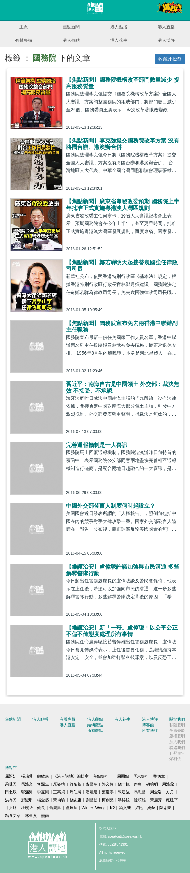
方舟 (170, 792)
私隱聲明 (177, 725)
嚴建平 (172, 800)
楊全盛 (43, 800)
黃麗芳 (156, 800)
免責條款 (177, 730)
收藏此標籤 (169, 59)
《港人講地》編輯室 (71, 776)
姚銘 (151, 808)
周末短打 (141, 776)
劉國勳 (91, 800)
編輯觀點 (95, 725)
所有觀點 (95, 730)
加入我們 (177, 742)
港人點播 (118, 26)
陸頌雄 (140, 800)
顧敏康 (43, 776)
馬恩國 (140, 792)
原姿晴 (59, 784)
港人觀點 (71, 40)
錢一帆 (124, 784)
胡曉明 (152, 784)
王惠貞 (59, 792)
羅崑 (139, 808)
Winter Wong (94, 808)
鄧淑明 (27, 800)
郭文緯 (108, 784)
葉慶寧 (108, 792)
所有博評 (150, 730)
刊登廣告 (177, 753)
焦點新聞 (71, 26)
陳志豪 (165, 808)
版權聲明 (177, 736)
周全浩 (156, 792)
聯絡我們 (177, 747)
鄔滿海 (27, 792)
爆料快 (175, 759)
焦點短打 (101, 776)
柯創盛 (108, 800)
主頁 (23, 26)
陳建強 (124, 792)
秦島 (138, 784)
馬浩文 (27, 784)
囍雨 (45, 815)
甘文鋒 (11, 808)
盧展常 (71, 808)
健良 (41, 808)
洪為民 (11, 800)
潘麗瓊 (91, 792)
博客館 (148, 725)
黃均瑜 (59, 800)
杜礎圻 (27, 808)
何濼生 (43, 784)
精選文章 (13, 815)
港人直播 (166, 26)
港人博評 (166, 40)
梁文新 (125, 808)
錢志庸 (75, 800)
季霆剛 (43, 792)
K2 (112, 808)
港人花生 (118, 40)
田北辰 (11, 792)
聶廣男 (55, 808)
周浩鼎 (168, 784)
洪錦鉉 (124, 800)
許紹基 (75, 784)
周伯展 (75, 792)
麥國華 (91, 784)
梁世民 (11, 784)
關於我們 (177, 719)
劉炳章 (159, 776)
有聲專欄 (23, 40)
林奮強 (31, 815)
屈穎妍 (11, 776)
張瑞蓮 (27, 776)
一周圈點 (121, 776)
